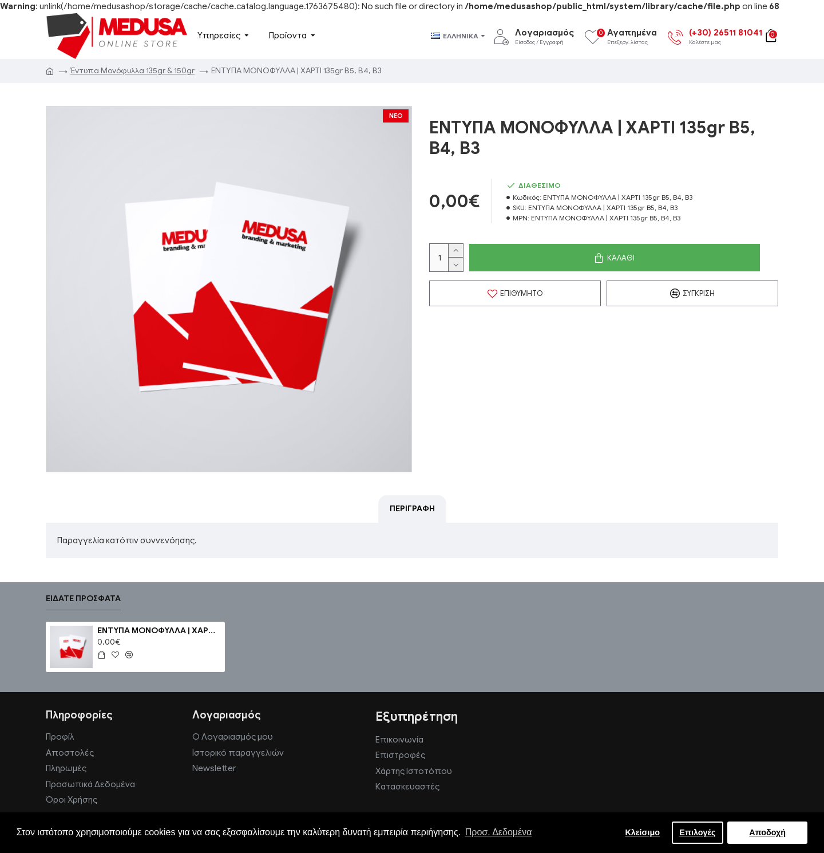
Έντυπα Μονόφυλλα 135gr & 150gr (132, 71)
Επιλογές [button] (697, 832)
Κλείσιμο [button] (642, 832)
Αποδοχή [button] (767, 832)
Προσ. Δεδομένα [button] (498, 832)
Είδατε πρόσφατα (83, 598)
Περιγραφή (412, 509)
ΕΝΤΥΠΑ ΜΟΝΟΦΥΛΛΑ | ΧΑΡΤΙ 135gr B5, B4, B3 (159, 630)
